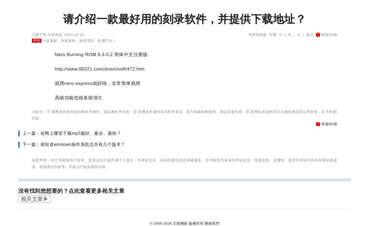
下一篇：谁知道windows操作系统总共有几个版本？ (73, 144)
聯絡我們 (212, 223)
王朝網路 (180, 223)
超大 (310, 35)
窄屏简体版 (257, 35)
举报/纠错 (326, 35)
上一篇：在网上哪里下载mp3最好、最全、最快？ (71, 133)
